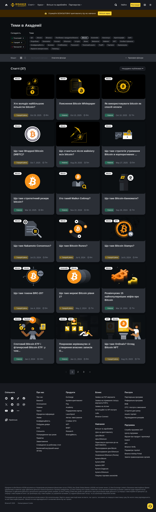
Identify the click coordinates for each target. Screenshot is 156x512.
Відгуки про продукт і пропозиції (137, 437)
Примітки (40, 438)
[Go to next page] (90, 372)
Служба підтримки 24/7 (134, 430)
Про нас (39, 397)
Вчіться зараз (104, 13)
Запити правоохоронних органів (137, 457)
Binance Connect (101, 417)
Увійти (124, 5)
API (126, 443)
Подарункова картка (74, 411)
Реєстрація (135, 5)
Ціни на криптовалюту (104, 432)
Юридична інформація (45, 414)
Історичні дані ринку (133, 411)
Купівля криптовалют (74, 400)
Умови (38, 418)
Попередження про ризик (46, 435)
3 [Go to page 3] (83, 372)
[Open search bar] (115, 5)
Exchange (69, 397)
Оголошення (41, 404)
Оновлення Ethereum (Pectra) (107, 455)
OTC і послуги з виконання (135, 407)
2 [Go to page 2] (77, 372)
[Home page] (18, 5)
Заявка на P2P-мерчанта (105, 397)
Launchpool (70, 414)
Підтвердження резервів (134, 418)
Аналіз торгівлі (130, 414)
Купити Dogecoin (101, 469)
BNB (126, 404)
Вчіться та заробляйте (104, 429)
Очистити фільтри (59, 58)
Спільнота (40, 431)
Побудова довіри (43, 424)
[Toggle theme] (150, 4)
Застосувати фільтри (39, 58)
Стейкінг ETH (71, 421)
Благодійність (71, 435)
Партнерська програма (134, 397)
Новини (39, 407)
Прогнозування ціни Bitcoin (106, 448)
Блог (38, 428)
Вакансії (39, 400)
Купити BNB (100, 462)
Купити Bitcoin (100, 458)
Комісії (127, 440)
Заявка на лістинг (102, 406)
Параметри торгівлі (132, 450)
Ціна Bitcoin (99, 436)
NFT (67, 424)
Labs (97, 413)
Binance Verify (130, 447)
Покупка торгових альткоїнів (106, 476)
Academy (69, 407)
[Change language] (145, 5)
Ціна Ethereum (101, 439)
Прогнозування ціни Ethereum (107, 452)
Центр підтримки (131, 433)
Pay (67, 404)
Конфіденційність (43, 421)
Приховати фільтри (134, 58)
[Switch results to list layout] (25, 58)
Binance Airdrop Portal (133, 454)
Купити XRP (100, 465)
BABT (68, 428)
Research (69, 431)
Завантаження (42, 441)
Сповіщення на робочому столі (48, 445)
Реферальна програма (134, 400)
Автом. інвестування (74, 418)
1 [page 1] (72, 372)
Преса (38, 411)
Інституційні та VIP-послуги (106, 410)
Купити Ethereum (102, 472)
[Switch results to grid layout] (21, 58)
